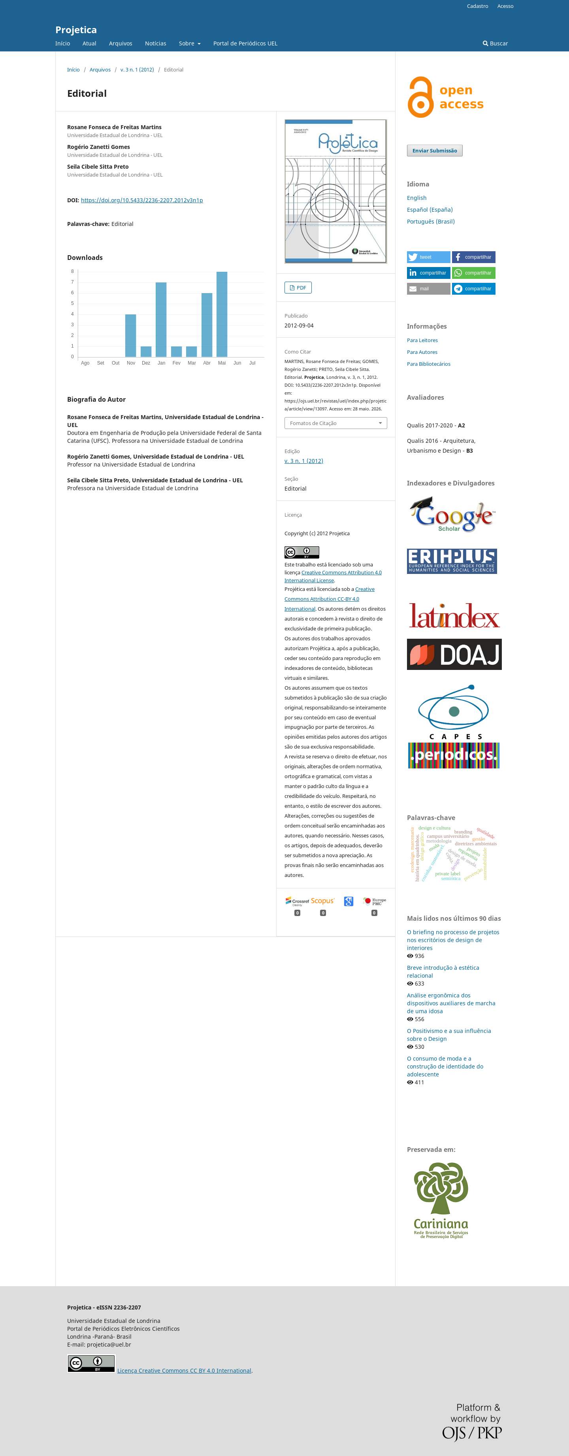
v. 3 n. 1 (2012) (137, 69)
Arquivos (120, 43)
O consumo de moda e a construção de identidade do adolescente (445, 1066)
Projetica (76, 29)
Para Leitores (422, 340)
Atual (89, 43)
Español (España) (430, 209)
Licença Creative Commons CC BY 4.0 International (184, 1370)
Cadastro (477, 5)
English (417, 197)
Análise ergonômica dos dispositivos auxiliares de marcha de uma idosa (451, 1003)
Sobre (187, 43)
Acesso (505, 5)
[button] (428, 257)
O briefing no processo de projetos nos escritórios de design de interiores (453, 940)
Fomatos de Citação (313, 423)
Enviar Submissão (435, 150)
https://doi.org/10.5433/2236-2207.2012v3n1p (142, 200)
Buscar (495, 43)
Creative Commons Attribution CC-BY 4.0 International (329, 598)
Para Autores (422, 352)
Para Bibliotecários (428, 363)
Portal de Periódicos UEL (245, 43)
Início (62, 43)
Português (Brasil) (431, 221)
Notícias (155, 43)
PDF (301, 287)
